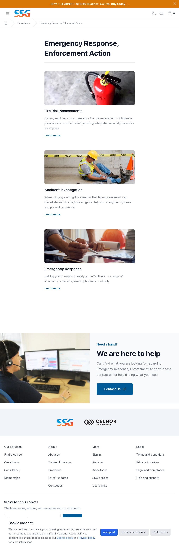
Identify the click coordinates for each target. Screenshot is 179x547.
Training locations (59, 462)
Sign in (96, 454)
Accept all (109, 532)
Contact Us (115, 389)
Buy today (120, 4)
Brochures (54, 470)
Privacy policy (87, 537)
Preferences (160, 532)
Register (97, 462)
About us (54, 454)
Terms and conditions (150, 454)
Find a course (13, 454)
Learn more (52, 135)
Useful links (99, 485)
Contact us (55, 485)
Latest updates (58, 478)
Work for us (99, 470)
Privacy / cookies (147, 462)
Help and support (147, 478)
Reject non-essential (134, 532)
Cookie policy (65, 537)
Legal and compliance (150, 470)
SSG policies (100, 478)
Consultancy (24, 23)
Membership (12, 478)
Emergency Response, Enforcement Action (61, 23)
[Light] (154, 13)
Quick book (11, 462)
